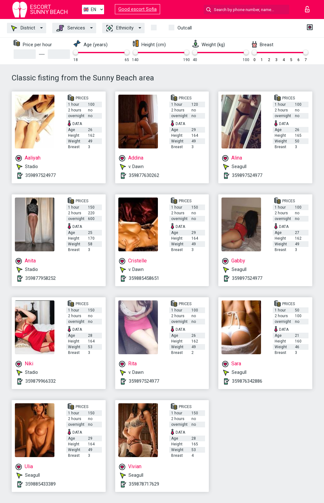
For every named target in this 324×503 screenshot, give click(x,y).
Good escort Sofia (137, 9)
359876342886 (247, 381)
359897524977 (40, 175)
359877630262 (144, 175)
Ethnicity (120, 28)
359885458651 (144, 278)
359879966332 (40, 381)
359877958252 (40, 278)
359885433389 (40, 484)
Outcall (185, 28)
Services (70, 28)
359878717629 (144, 484)
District (23, 28)
